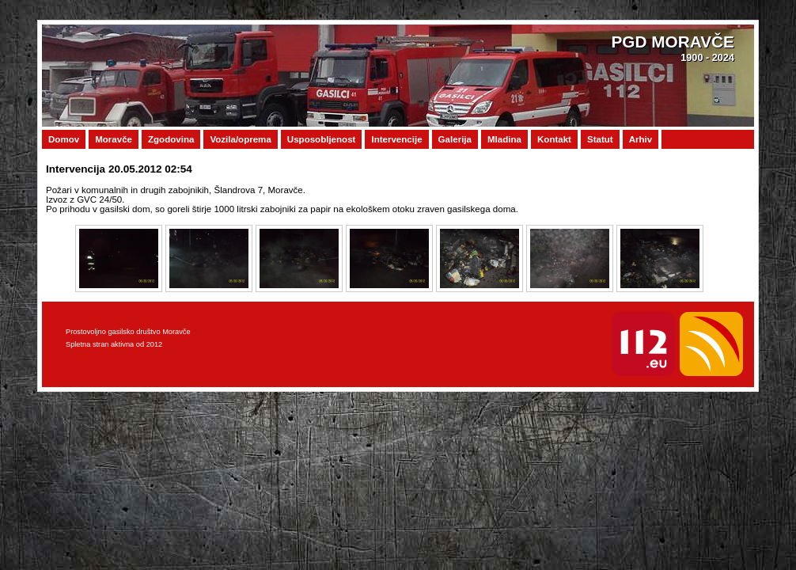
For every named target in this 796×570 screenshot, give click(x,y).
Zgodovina (171, 139)
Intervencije (396, 139)
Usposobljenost (321, 139)
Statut (600, 139)
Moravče (113, 139)
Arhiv (641, 139)
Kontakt (554, 139)
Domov (63, 139)
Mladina (504, 139)
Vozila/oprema (240, 139)
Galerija (455, 139)
